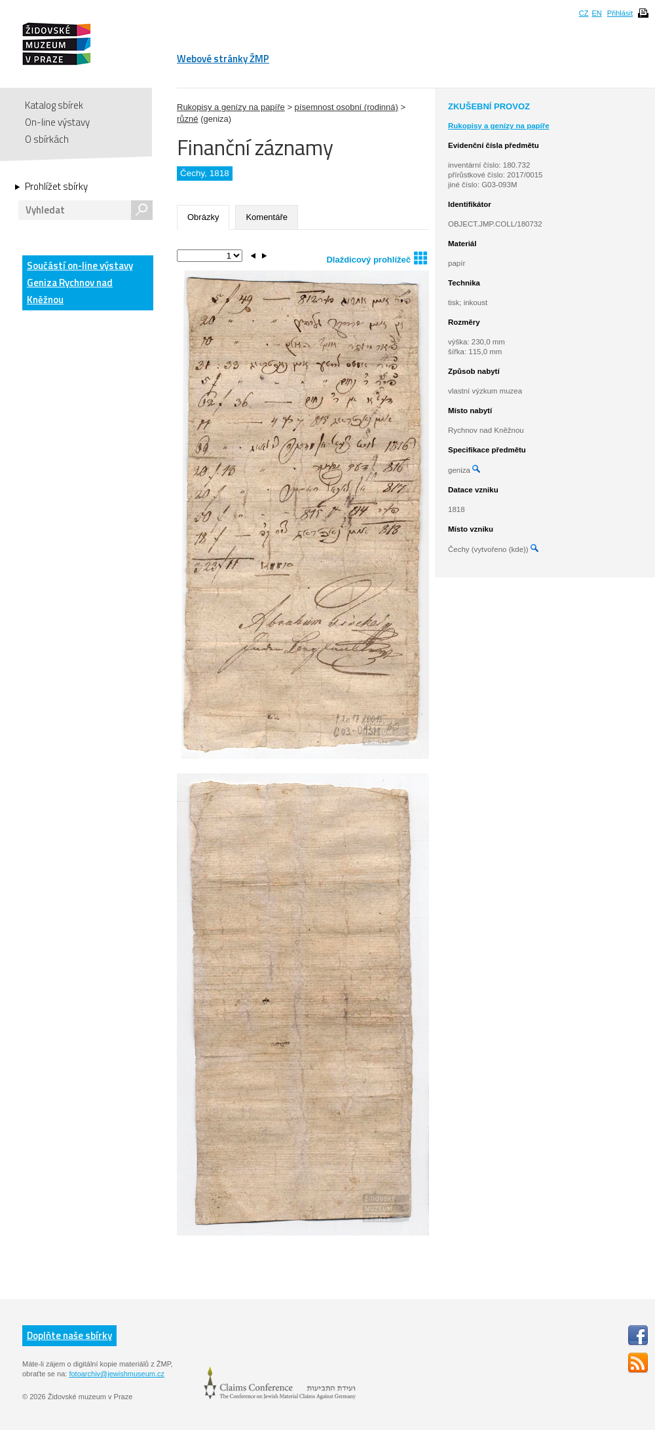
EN (596, 13)
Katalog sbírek (54, 105)
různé (187, 119)
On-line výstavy (57, 122)
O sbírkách (47, 139)
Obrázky (203, 217)
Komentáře (267, 217)
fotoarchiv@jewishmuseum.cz (116, 1374)
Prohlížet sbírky (56, 186)
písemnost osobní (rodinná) (346, 107)
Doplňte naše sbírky (69, 1335)
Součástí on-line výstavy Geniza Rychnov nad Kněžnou (80, 282)
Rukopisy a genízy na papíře (231, 107)
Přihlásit (620, 13)
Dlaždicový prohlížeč (376, 257)
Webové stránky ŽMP (223, 58)
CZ (584, 13)
